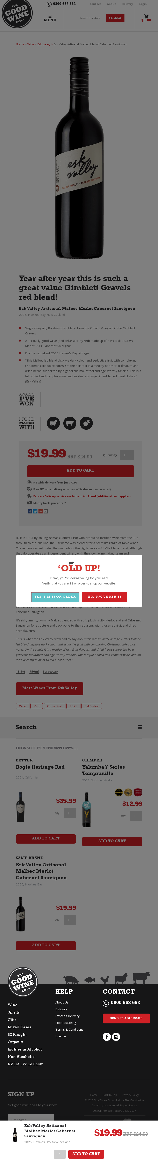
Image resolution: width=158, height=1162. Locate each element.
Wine (12, 1005)
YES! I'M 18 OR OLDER (55, 597)
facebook (107, 1037)
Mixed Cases (19, 1028)
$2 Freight (17, 1035)
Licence (60, 1036)
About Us (62, 1002)
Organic (15, 1042)
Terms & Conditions (69, 1029)
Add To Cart (86, 1154)
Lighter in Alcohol (25, 1050)
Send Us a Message (126, 1018)
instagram (116, 1037)
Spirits (14, 1013)
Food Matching (65, 1023)
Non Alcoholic (21, 1057)
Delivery (61, 1009)
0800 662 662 (125, 1003)
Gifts (12, 1020)
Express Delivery (67, 1016)
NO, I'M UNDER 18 (104, 597)
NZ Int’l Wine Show (25, 1065)
